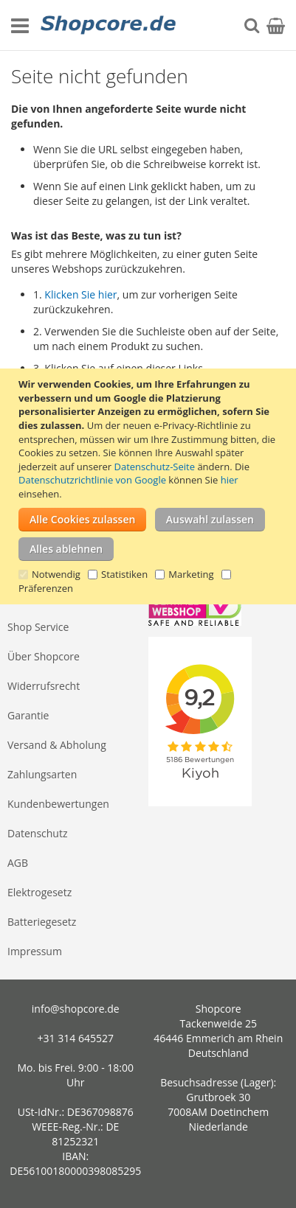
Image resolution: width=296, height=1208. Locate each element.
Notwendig (56, 574)
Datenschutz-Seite (154, 466)
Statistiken (124, 574)
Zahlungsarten (42, 774)
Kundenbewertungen (58, 804)
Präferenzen (45, 588)
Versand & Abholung (56, 745)
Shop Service (38, 627)
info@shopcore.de (76, 1009)
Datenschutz (37, 833)
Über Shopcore (43, 656)
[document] (149, 486)
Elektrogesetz (39, 892)
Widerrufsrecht (43, 686)
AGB (17, 863)
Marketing (190, 574)
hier (229, 479)
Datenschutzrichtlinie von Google (92, 479)
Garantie (28, 715)
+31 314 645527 (76, 1038)
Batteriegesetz (41, 922)
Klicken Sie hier (80, 294)
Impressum (34, 951)
